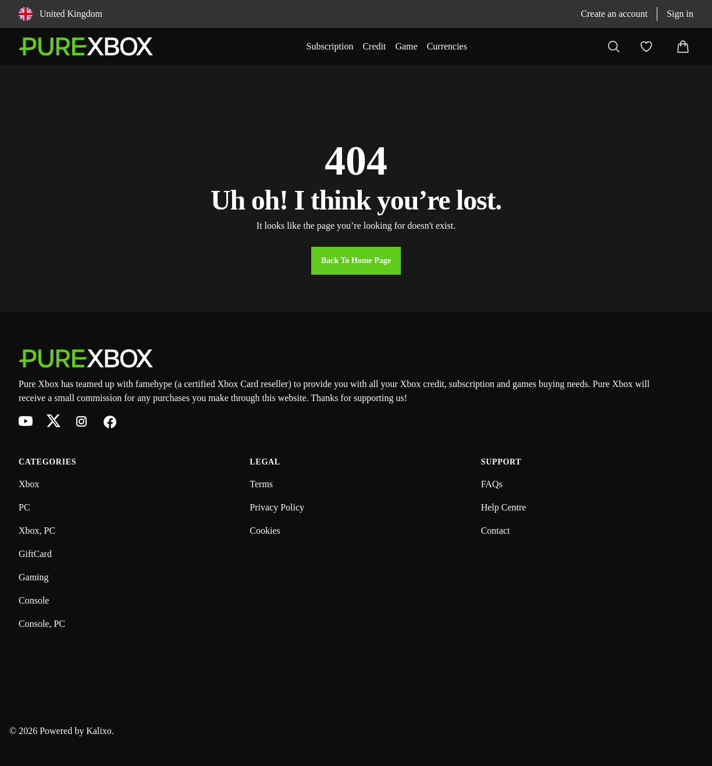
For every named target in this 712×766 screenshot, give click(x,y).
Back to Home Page (356, 260)
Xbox (29, 484)
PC (24, 507)
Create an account (614, 14)
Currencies (447, 46)
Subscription (330, 46)
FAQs (492, 484)
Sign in (680, 14)
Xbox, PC (37, 531)
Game (406, 46)
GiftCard (35, 554)
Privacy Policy (277, 507)
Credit (374, 46)
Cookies (265, 531)
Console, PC (42, 624)
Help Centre (503, 507)
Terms (261, 484)
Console (34, 600)
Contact (495, 531)
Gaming (34, 577)
